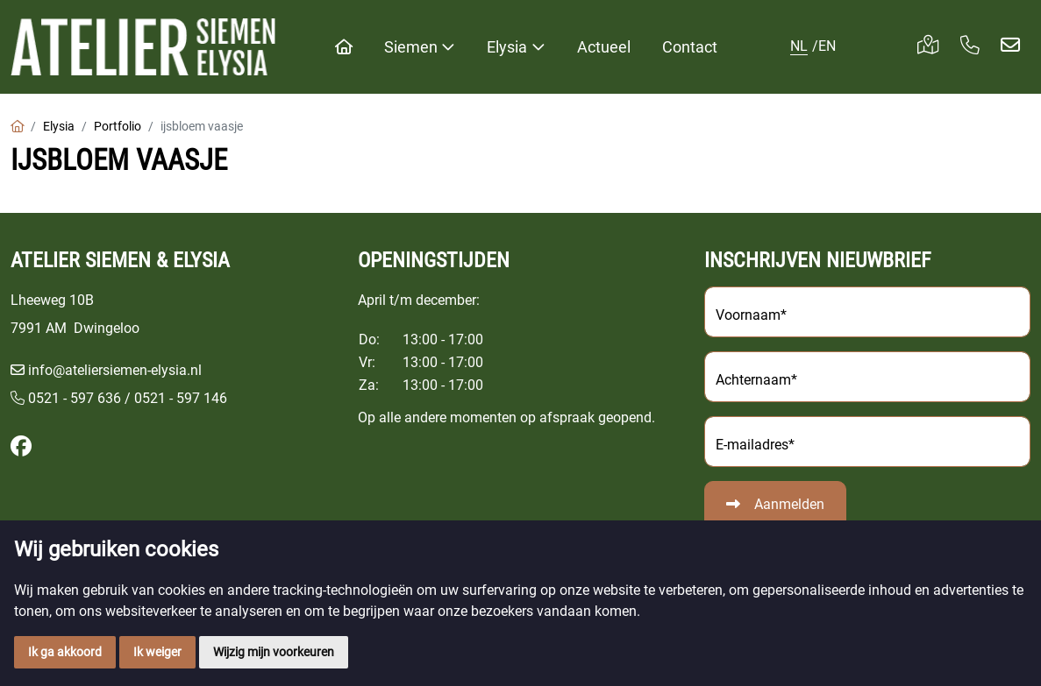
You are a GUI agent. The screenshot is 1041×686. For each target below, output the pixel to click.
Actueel (604, 47)
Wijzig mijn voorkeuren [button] (273, 652)
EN (827, 46)
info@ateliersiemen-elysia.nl (115, 370)
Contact (689, 47)
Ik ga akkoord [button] (65, 652)
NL (799, 46)
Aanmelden (789, 504)
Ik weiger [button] (157, 652)
